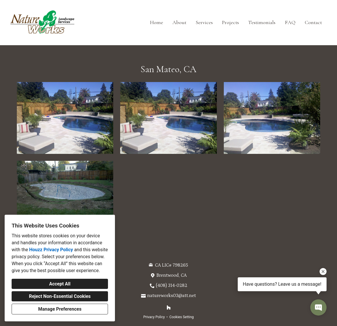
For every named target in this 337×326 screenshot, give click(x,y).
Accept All (60, 284)
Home (156, 22)
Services (204, 22)
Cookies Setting (182, 317)
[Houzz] (168, 307)
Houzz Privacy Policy (51, 249)
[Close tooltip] (323, 271)
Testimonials (261, 22)
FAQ (290, 22)
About (179, 22)
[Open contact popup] (318, 307)
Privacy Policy (154, 317)
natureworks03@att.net (171, 295)
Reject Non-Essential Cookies (60, 296)
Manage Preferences (59, 309)
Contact (313, 22)
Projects (230, 22)
